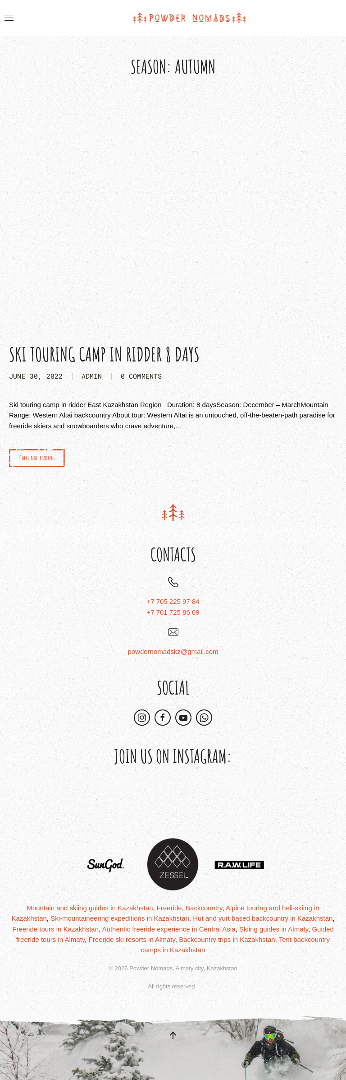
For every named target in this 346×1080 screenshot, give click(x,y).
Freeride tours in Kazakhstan (55, 929)
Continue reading (37, 458)
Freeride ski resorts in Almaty (132, 939)
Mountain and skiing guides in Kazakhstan (90, 908)
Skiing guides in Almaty (273, 929)
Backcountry (204, 908)
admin (92, 375)
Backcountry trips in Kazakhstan (227, 939)
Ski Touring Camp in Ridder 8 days (104, 354)
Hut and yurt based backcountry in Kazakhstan (262, 918)
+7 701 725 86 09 (172, 612)
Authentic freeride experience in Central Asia (169, 929)
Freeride (169, 908)
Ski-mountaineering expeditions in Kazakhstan (119, 918)
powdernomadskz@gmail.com (172, 651)
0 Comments (141, 375)
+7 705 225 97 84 (172, 601)
